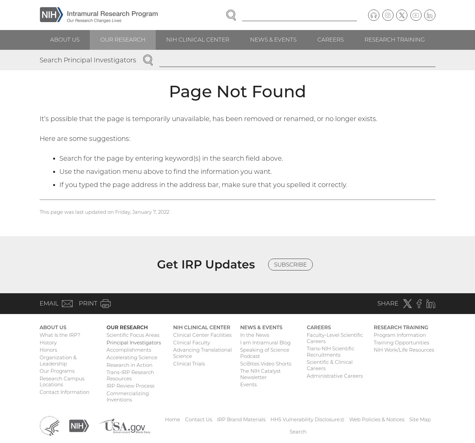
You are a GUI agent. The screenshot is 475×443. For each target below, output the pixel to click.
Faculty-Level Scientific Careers (335, 338)
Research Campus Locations (62, 381)
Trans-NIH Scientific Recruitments (330, 351)
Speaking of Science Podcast (264, 353)
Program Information (400, 335)
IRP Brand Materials (241, 419)
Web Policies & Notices (376, 419)
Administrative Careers (335, 376)
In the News (254, 335)
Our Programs (57, 371)
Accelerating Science (132, 357)
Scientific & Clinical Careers (330, 365)
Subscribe (290, 264)
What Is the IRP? (60, 335)
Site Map (420, 419)
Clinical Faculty (191, 342)
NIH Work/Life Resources (404, 350)
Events (248, 384)
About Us (64, 39)
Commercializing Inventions (128, 396)
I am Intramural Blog (265, 342)
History (48, 342)
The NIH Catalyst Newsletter (260, 374)
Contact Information (64, 392)
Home (172, 419)
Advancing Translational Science (202, 353)
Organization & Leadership (58, 360)
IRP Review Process (130, 386)
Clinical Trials (189, 364)
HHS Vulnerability (307, 419)
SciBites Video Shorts (265, 364)
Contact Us (198, 419)
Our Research (122, 39)
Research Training (394, 39)
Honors (48, 350)
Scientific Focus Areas (133, 335)
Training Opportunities (401, 342)
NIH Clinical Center (197, 39)
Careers (330, 39)
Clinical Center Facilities (202, 335)
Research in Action (129, 365)
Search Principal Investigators (88, 60)
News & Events (273, 39)
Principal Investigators (134, 342)
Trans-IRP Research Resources (130, 375)
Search (298, 431)
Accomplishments (129, 350)
